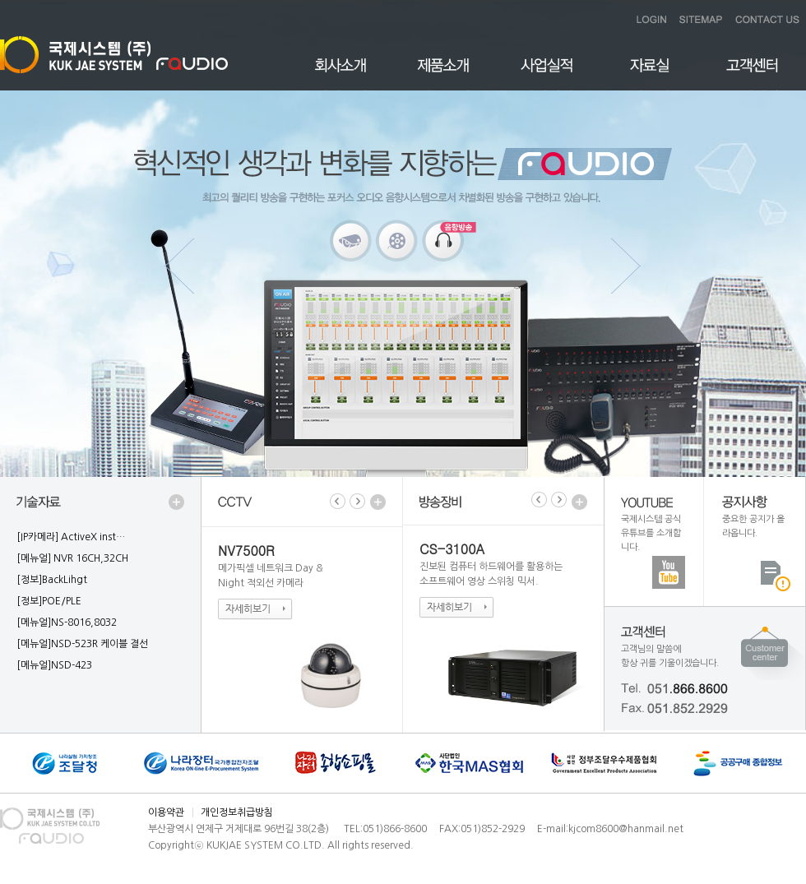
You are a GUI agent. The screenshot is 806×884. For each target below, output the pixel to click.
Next (625, 266)
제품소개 (443, 74)
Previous (180, 266)
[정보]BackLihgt (51, 580)
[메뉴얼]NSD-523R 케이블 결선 (82, 644)
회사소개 (341, 74)
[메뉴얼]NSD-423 (54, 665)
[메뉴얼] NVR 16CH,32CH (72, 558)
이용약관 (166, 812)
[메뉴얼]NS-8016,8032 (66, 622)
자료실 (649, 74)
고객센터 (752, 74)
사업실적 (546, 74)
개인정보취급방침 (237, 812)
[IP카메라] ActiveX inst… (70, 537)
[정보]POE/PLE (48, 601)
